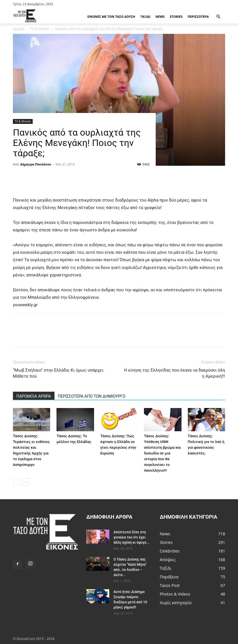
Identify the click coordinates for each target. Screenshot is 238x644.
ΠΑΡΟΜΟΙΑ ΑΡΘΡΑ (33, 396)
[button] (218, 16)
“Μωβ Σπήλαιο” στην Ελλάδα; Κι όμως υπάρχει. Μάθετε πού (59, 373)
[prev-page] (16, 481)
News (160, 16)
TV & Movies (23, 121)
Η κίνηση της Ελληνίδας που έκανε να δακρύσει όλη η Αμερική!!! (174, 373)
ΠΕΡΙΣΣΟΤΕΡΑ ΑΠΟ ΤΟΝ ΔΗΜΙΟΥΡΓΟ (92, 396)
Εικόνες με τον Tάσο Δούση (111, 16)
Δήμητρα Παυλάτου (35, 164)
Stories (176, 16)
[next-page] (25, 481)
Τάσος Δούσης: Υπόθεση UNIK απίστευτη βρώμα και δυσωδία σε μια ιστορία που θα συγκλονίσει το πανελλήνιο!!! (162, 453)
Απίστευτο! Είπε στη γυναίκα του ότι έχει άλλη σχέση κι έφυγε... (131, 537)
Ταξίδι (145, 16)
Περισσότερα (198, 16)
